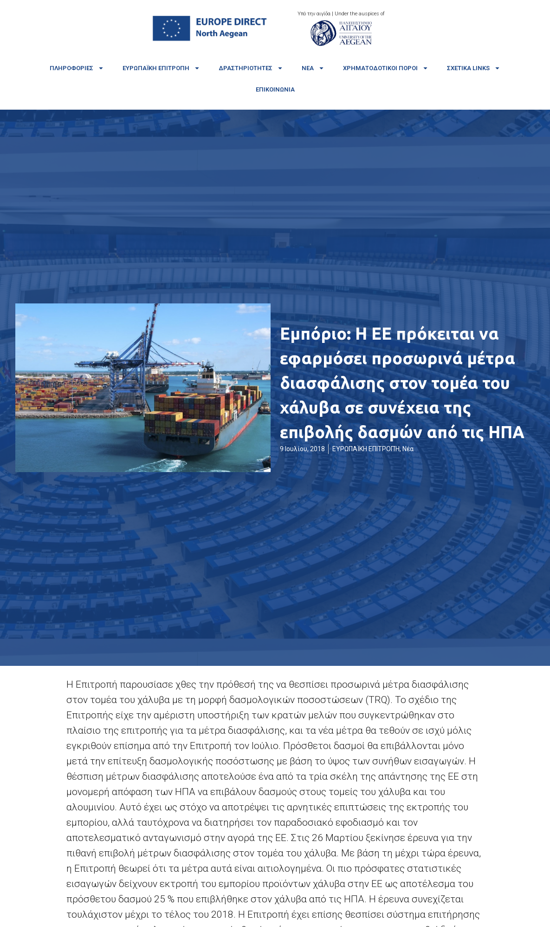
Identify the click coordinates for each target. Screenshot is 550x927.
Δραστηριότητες (251, 68)
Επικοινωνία (275, 89)
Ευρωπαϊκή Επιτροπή (161, 68)
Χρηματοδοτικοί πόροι (385, 68)
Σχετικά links (473, 68)
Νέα (313, 68)
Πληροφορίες (77, 68)
